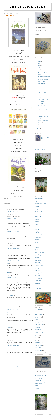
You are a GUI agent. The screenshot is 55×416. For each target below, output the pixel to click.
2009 (38, 59)
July (39, 63)
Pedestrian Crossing (41, 81)
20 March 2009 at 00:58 (13, 211)
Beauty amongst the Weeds (40, 203)
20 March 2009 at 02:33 (13, 218)
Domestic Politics (38, 316)
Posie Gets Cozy (38, 250)
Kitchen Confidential (39, 332)
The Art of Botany (41, 95)
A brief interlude (41, 101)
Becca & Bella (38, 204)
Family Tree (37, 319)
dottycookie (37, 219)
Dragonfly (37, 221)
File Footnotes (38, 321)
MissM (36, 337)
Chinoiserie (37, 312)
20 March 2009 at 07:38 (13, 269)
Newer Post (6, 364)
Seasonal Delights (38, 350)
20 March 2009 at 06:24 (13, 260)
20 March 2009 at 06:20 (13, 248)
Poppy (39, 110)
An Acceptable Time (39, 198)
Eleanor (36, 226)
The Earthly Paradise (39, 278)
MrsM (36, 340)
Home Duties (37, 327)
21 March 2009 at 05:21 (13, 345)
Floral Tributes (38, 322)
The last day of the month (42, 72)
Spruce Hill (37, 268)
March (39, 70)
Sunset (36, 385)
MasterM (37, 335)
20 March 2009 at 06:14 (13, 240)
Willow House (38, 288)
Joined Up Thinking (41, 83)
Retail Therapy (38, 347)
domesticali (37, 217)
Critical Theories (38, 314)
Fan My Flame (38, 227)
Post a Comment (7, 361)
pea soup (37, 242)
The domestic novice (11, 312)
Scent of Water (38, 258)
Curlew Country (38, 213)
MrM (36, 339)
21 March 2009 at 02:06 (13, 337)
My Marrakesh (38, 240)
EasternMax (37, 224)
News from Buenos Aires (42, 97)
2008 (38, 126)
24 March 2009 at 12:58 (13, 358)
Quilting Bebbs (38, 254)
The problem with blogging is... (44, 109)
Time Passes (37, 386)
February (40, 122)
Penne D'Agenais (38, 380)
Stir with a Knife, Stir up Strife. (41, 382)
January (39, 124)
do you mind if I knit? (39, 214)
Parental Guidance (38, 343)
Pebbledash (37, 244)
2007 (38, 128)
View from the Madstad (39, 352)
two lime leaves (38, 285)
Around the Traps (38, 199)
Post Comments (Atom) (13, 366)
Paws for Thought (38, 345)
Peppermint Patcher (39, 245)
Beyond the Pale (38, 311)
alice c (44, 135)
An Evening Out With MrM (40, 373)
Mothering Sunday (41, 88)
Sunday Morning (38, 383)
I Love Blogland (38, 330)
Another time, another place (43, 116)
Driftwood (37, 222)
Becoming (37, 206)
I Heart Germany (38, 232)
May (39, 67)
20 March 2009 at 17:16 (13, 324)
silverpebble (37, 262)
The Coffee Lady (10, 295)
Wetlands (37, 388)
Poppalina (37, 247)
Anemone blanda (41, 112)
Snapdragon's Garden (39, 265)
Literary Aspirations (39, 334)
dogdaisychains (38, 216)
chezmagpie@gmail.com (40, 149)
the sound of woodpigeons (43, 120)
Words (36, 390)
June (39, 65)
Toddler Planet (38, 280)
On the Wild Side (38, 342)
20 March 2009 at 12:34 (13, 300)
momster (37, 239)
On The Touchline (38, 377)
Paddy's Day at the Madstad (43, 87)
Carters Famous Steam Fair (40, 375)
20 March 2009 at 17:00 (13, 309)
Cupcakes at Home (39, 211)
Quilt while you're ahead (40, 252)
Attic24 (36, 201)
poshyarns (37, 249)
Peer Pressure (40, 103)
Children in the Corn (39, 209)
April (39, 69)
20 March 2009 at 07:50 (13, 277)
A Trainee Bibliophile (9, 15)
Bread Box (37, 208)
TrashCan (37, 281)
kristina (8, 272)
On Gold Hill (40, 118)
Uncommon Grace (38, 286)
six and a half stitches (39, 263)
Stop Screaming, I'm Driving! (41, 272)
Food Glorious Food (39, 324)
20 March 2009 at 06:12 (13, 231)
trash (8, 263)
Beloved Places (38, 309)
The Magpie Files (27, 6)
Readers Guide (38, 255)
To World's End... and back (43, 99)
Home (18, 364)
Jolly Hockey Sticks (39, 234)
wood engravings (41, 114)
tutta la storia (37, 283)
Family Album (38, 317)
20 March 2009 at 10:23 (13, 292)
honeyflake (37, 231)
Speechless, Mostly (39, 267)
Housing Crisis (38, 329)
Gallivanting (37, 325)
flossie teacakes (38, 229)
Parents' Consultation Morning (43, 107)
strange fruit (37, 273)
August (39, 61)
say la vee (37, 257)
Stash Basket (37, 270)
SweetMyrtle (37, 275)
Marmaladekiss (38, 237)
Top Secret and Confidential (43, 79)
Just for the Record (41, 85)
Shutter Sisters (38, 260)
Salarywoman (38, 348)
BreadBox (9, 327)
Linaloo (36, 236)
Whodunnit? (40, 74)
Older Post (31, 364)
